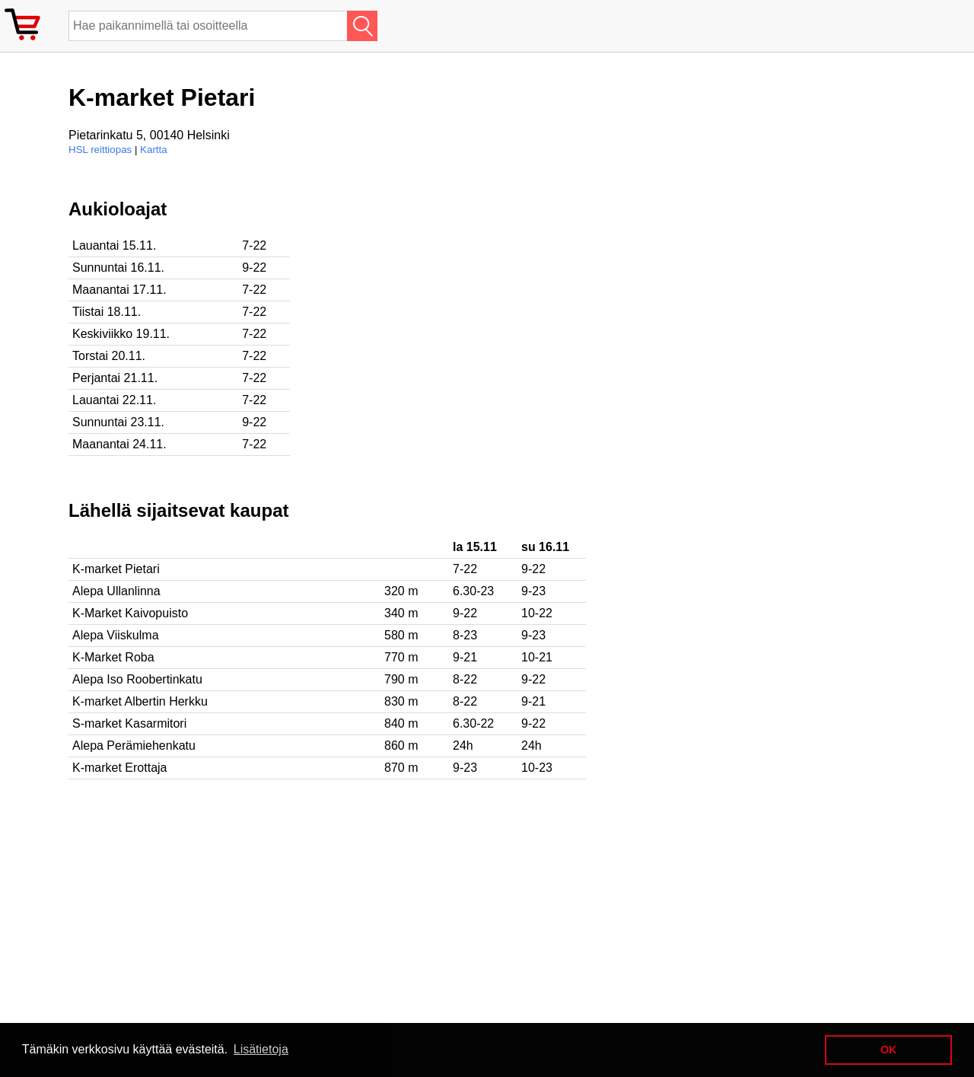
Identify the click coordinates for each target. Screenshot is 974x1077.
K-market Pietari (116, 568)
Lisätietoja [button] (261, 1049)
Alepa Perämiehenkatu (134, 745)
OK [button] (888, 1050)
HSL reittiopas (100, 149)
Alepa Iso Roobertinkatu (137, 679)
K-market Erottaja (119, 767)
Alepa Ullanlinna (116, 591)
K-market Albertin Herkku (140, 701)
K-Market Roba (113, 657)
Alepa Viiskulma (115, 635)
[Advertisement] (494, 305)
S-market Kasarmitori (129, 723)
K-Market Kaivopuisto (130, 613)
